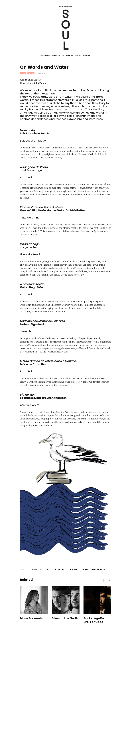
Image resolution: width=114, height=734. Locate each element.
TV (63, 56)
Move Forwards (31, 618)
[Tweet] (47, 569)
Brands (69, 56)
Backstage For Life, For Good (94, 620)
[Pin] (58, 569)
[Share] (37, 569)
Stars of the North (65, 618)
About (78, 56)
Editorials (45, 56)
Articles (56, 56)
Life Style (31, 73)
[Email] (85, 569)
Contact (87, 56)
